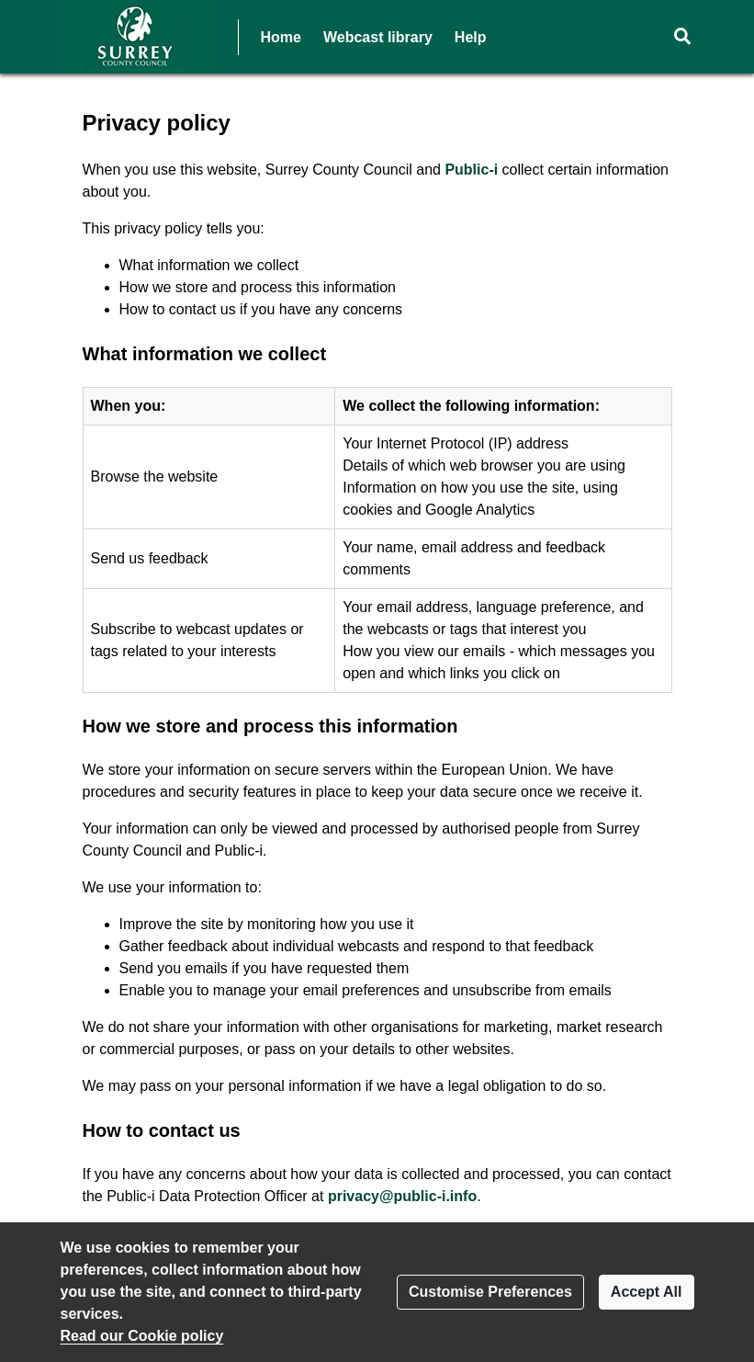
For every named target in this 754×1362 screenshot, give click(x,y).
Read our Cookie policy (142, 1336)
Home (281, 37)
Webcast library (378, 37)
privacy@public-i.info (402, 1196)
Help (471, 37)
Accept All (646, 1292)
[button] (682, 37)
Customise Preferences (490, 1292)
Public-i (471, 169)
